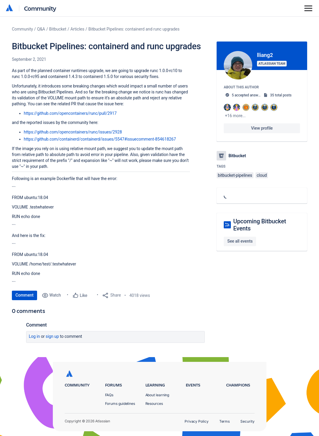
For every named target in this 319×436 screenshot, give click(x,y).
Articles (77, 29)
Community (40, 8)
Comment (24, 295)
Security (247, 421)
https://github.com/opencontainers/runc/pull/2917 (70, 113)
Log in (34, 336)
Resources (154, 403)
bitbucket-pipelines (235, 175)
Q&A (41, 29)
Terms (224, 421)
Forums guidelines (120, 403)
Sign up (52, 336)
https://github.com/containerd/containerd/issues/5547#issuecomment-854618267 (100, 139)
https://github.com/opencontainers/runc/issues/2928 (73, 132)
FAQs (109, 395)
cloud (262, 175)
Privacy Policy (197, 421)
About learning (157, 395)
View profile (262, 128)
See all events (240, 241)
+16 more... (235, 115)
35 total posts (280, 95)
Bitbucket (57, 29)
